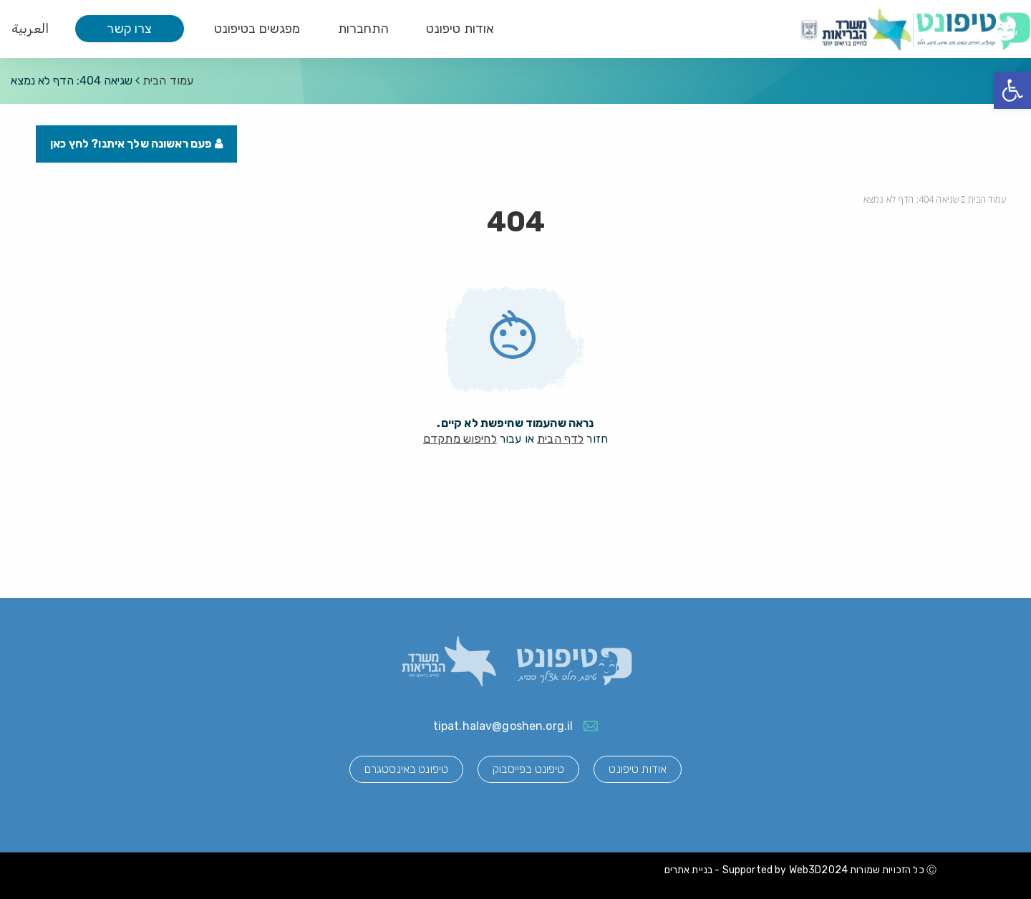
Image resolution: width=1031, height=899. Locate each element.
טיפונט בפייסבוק (528, 769)
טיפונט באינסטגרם (406, 769)
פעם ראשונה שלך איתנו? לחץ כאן (136, 143)
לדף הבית (560, 439)
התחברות (363, 28)
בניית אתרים (688, 870)
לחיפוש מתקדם (460, 439)
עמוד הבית (167, 80)
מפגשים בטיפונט (257, 28)
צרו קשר (129, 29)
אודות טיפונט (460, 28)
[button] (1012, 90)
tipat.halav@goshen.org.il (503, 726)
